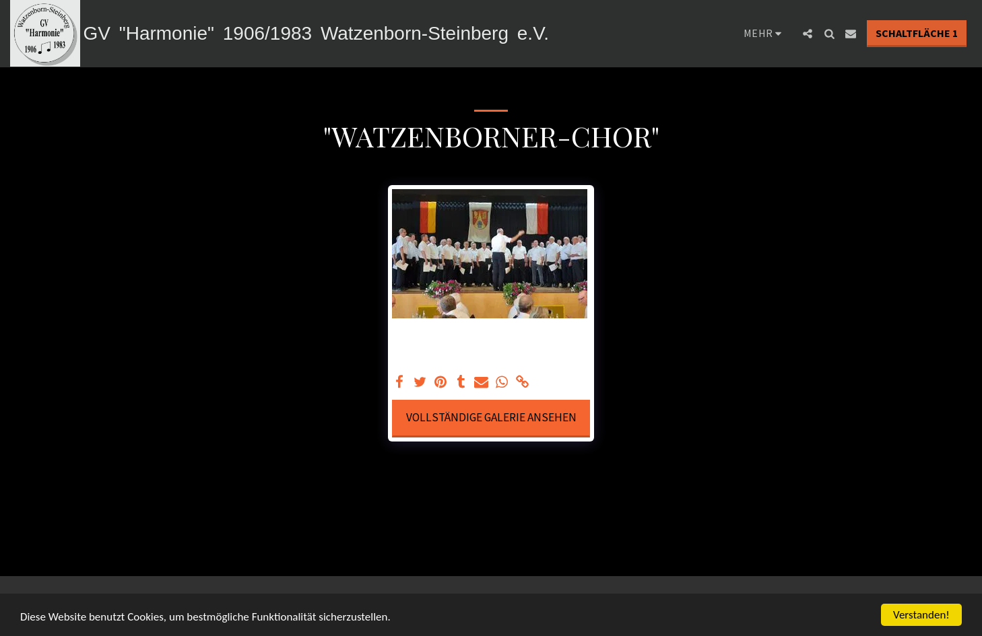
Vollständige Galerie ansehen (491, 417)
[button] (807, 33)
